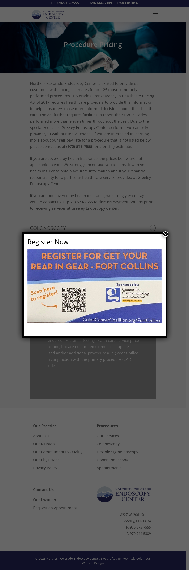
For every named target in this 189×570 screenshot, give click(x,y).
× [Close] (165, 234)
